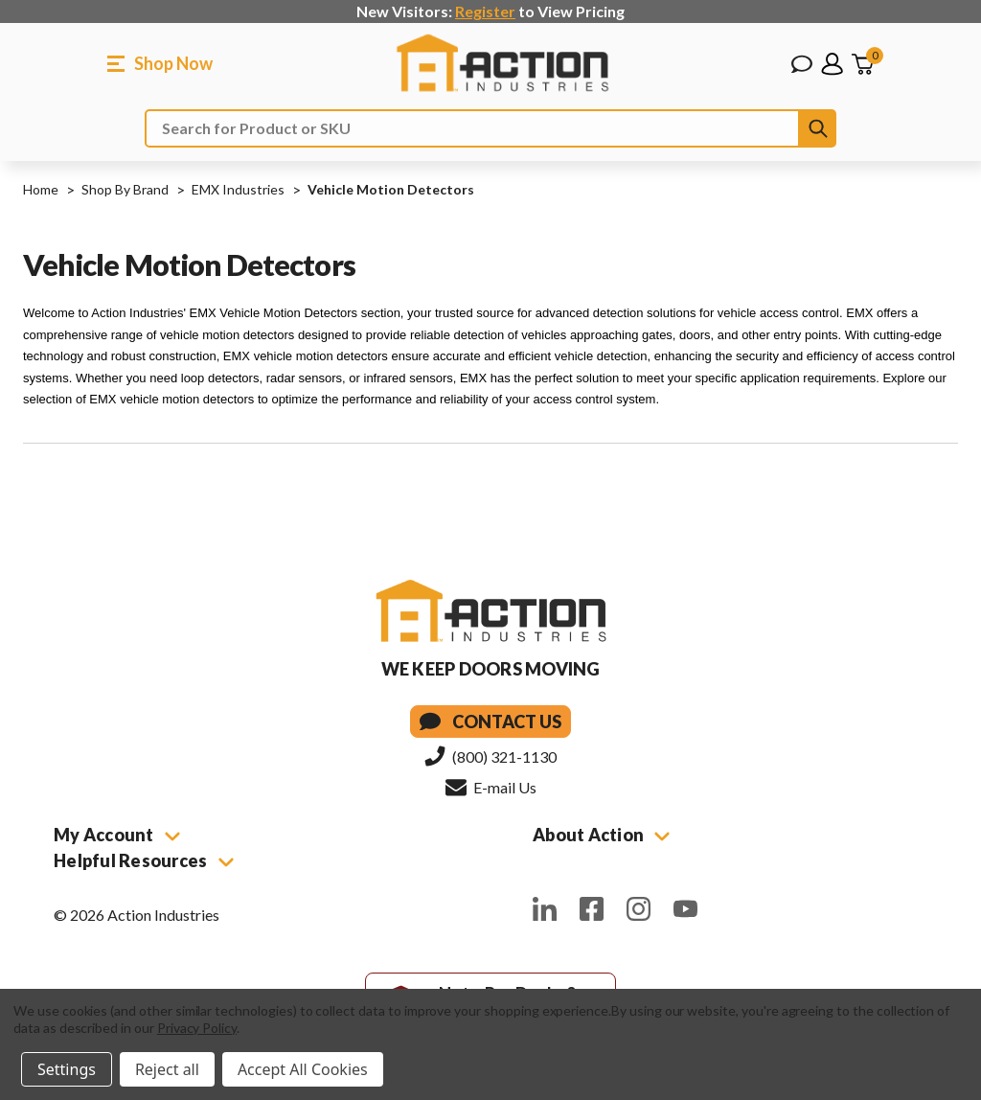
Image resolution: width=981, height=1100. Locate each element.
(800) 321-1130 (490, 756)
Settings (66, 1069)
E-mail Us (490, 786)
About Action (601, 834)
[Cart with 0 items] (862, 64)
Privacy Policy (197, 1028)
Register (485, 11)
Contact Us (490, 721)
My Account (117, 834)
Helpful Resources (144, 860)
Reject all (167, 1069)
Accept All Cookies (303, 1069)
